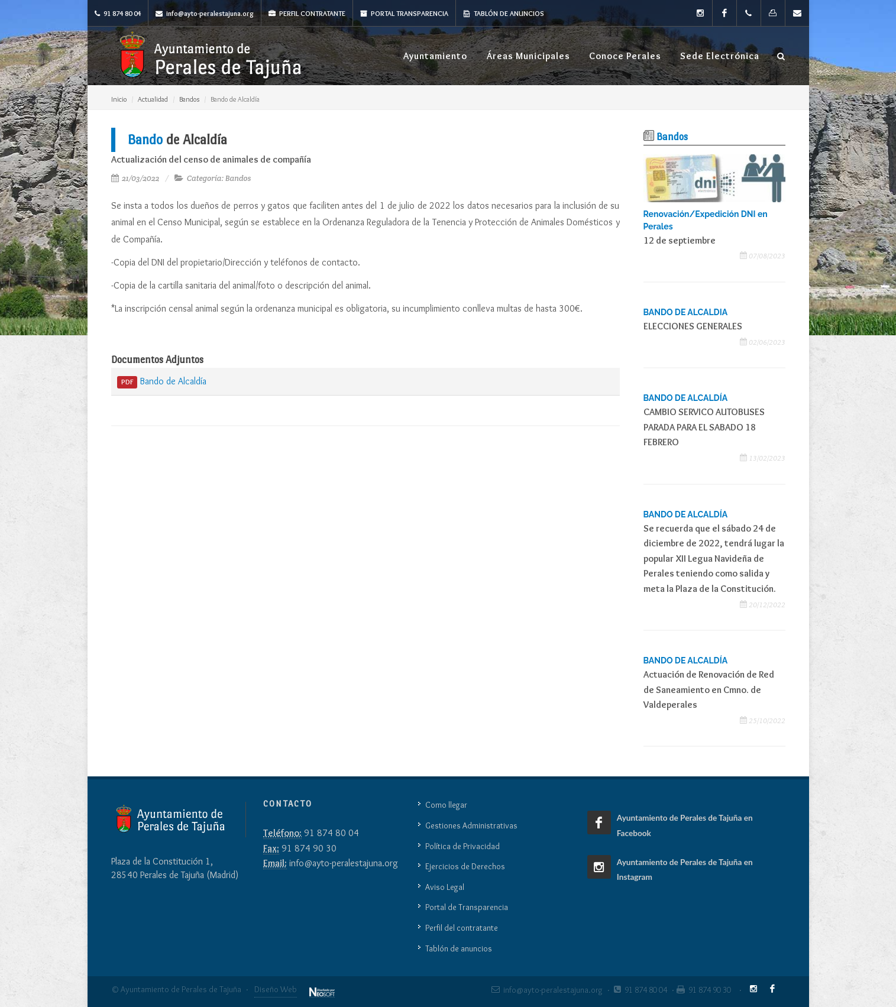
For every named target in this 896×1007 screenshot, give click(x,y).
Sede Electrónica (719, 55)
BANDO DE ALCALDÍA (685, 398)
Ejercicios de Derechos (465, 866)
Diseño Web (275, 989)
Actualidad (153, 99)
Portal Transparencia (404, 13)
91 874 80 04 (118, 13)
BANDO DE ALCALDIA (685, 312)
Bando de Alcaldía (161, 381)
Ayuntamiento (435, 55)
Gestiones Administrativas (471, 825)
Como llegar (446, 804)
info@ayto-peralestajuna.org (205, 13)
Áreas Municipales (528, 55)
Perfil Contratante (307, 13)
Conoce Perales (625, 55)
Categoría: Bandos (219, 178)
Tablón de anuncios (503, 13)
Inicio (119, 99)
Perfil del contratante (461, 927)
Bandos (189, 99)
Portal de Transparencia (466, 907)
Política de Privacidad (462, 846)
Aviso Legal (444, 887)
